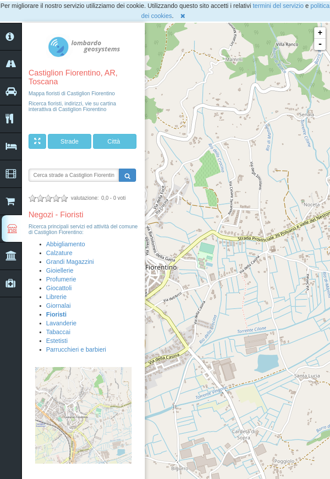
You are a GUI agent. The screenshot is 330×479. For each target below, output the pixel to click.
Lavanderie (61, 323)
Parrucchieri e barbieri (76, 349)
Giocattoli (59, 288)
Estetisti (57, 340)
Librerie (56, 296)
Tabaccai (58, 331)
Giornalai (58, 305)
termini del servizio (278, 5)
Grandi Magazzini (70, 261)
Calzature (59, 252)
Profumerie (61, 279)
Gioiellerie (59, 270)
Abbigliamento (65, 244)
